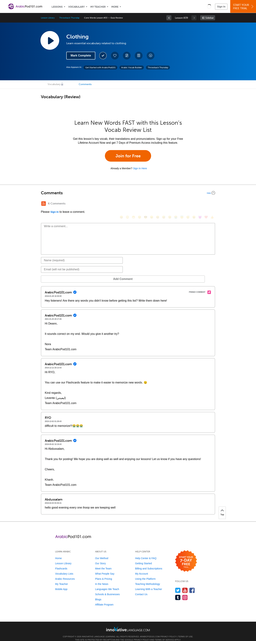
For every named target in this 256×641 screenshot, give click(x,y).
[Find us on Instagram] (185, 592)
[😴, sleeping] (188, 204)
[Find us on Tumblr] (178, 592)
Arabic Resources (65, 573)
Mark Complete (81, 55)
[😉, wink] (170, 204)
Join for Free (128, 155)
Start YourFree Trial (243, 6)
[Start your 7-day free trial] (186, 556)
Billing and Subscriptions (148, 563)
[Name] (82, 255)
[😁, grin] (133, 204)
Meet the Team (103, 563)
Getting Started (143, 558)
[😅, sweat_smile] (164, 204)
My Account (141, 568)
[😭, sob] (176, 204)
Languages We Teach (107, 583)
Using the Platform (145, 573)
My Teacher (98, 6)
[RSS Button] (43, 203)
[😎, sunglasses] (146, 204)
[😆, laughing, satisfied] (158, 204)
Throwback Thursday (69, 18)
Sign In (221, 6)
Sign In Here (140, 168)
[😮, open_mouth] (194, 204)
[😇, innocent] (182, 204)
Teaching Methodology (147, 578)
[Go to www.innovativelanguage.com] (128, 623)
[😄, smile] (121, 204)
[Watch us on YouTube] (185, 585)
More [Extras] (114, 6)
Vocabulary (76, 6)
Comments (85, 84)
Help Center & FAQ (145, 552)
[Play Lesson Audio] (49, 40)
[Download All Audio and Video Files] (150, 55)
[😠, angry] (152, 204)
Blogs (98, 594)
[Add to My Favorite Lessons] (115, 55)
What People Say (104, 568)
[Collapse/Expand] (128, 192)
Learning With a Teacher (148, 583)
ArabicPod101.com (150, 631)
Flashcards (61, 563)
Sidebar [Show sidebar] (209, 17)
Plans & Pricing (103, 573)
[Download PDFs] (139, 55)
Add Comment (59, 273)
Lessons (57, 6)
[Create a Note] (127, 55)
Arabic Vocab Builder (131, 67)
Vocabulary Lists (64, 568)
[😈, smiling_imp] (200, 204)
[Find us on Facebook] (192, 585)
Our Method (101, 552)
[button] (209, 6)
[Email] (82, 264)
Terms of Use (185, 631)
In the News (101, 578)
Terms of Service (164, 634)
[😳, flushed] (127, 204)
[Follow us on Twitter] (178, 585)
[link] (168, 17)
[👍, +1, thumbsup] (212, 204)
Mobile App (61, 583)
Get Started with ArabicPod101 (100, 67)
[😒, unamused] (140, 204)
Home (58, 552)
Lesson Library (48, 18)
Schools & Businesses (107, 589)
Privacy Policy (168, 631)
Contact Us (141, 589)
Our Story (100, 558)
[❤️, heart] (206, 204)
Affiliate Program (104, 599)
